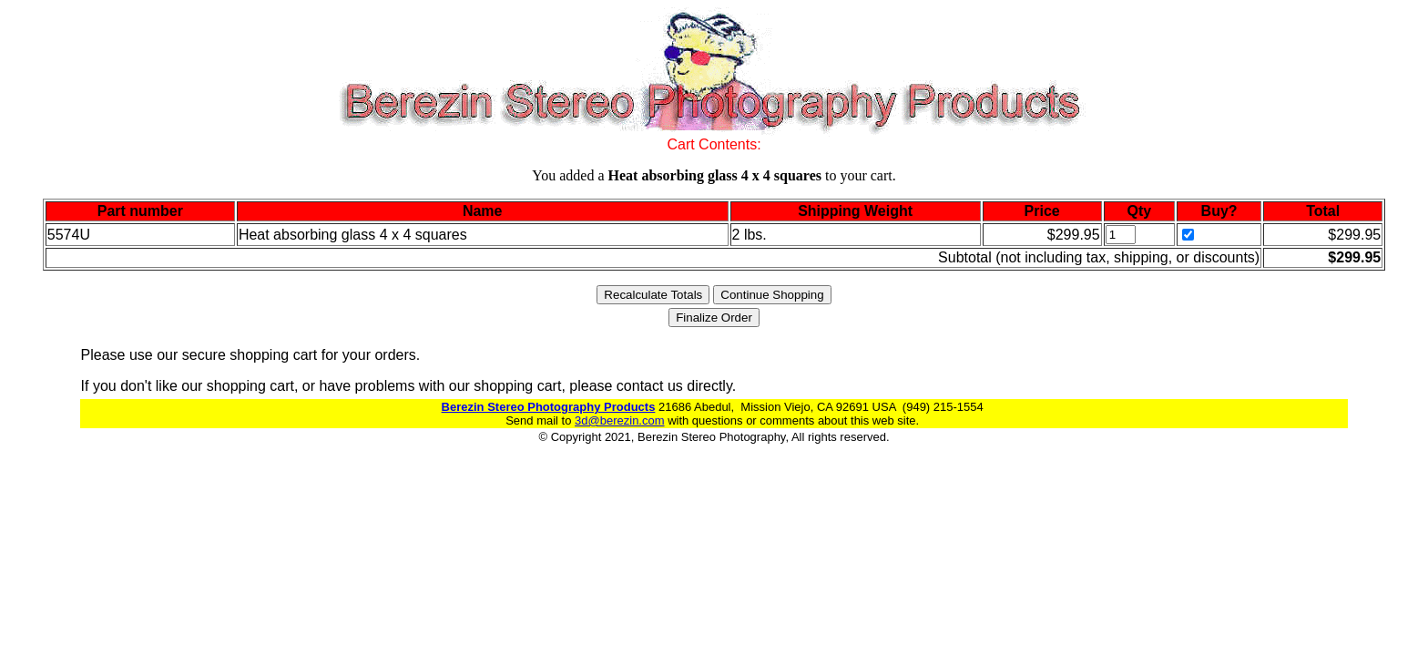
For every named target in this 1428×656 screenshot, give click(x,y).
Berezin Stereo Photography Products (549, 407)
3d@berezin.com (619, 420)
